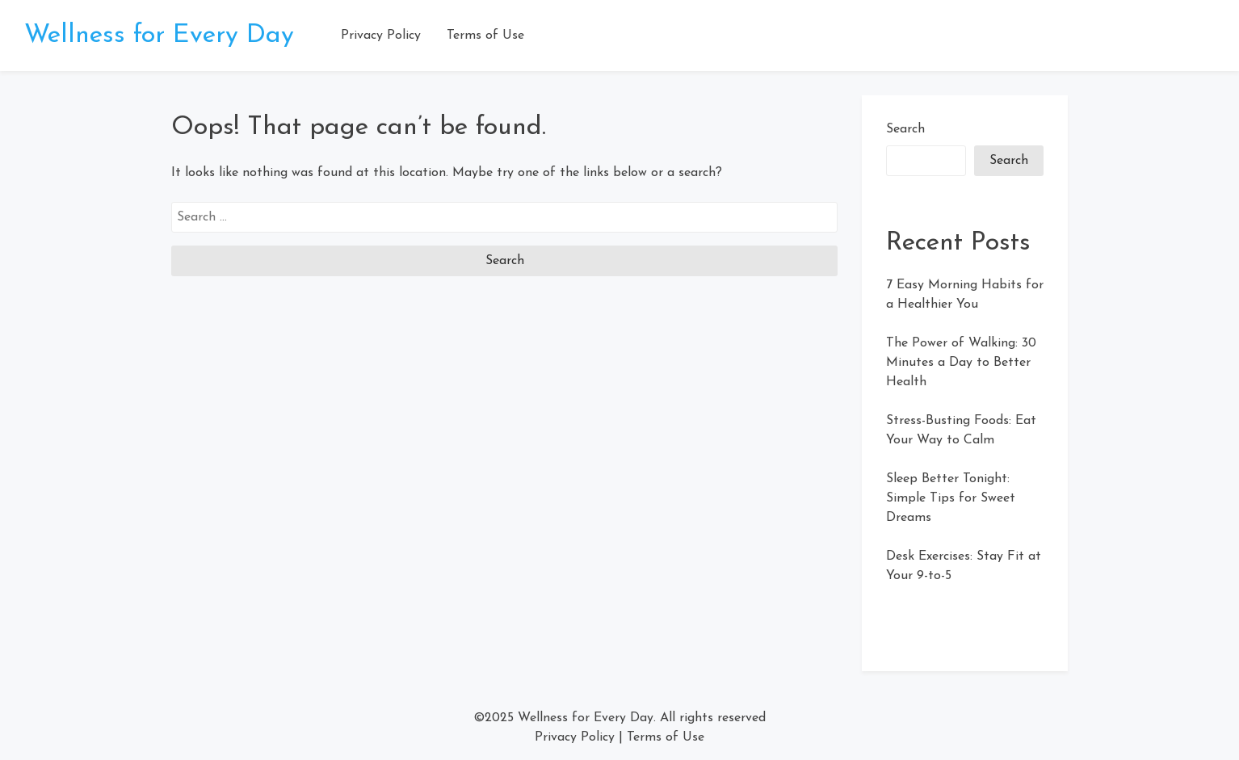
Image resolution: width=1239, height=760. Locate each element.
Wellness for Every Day (159, 35)
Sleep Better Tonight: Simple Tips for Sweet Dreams (950, 498)
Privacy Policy (381, 35)
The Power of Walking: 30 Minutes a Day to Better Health (961, 362)
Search (905, 129)
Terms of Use (485, 35)
